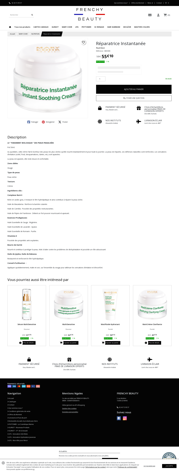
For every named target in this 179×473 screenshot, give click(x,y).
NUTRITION (35, 34)
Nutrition (100, 48)
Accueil (12, 34)
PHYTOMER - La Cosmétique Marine (20, 424)
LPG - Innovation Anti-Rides (17, 434)
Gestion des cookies (69, 408)
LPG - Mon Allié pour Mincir (17, 440)
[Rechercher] (32, 14)
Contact (159, 3)
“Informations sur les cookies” (95, 467)
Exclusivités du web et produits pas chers (22, 421)
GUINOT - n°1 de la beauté (17, 431)
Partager (32, 121)
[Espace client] (158, 15)
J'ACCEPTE (169, 466)
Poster (63, 121)
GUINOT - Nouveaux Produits (18, 427)
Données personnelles (70, 412)
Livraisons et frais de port (17, 418)
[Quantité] (100, 78)
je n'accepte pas (149, 466)
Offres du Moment (14, 415)
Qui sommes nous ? (15, 408)
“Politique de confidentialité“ (127, 467)
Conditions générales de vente (18, 411)
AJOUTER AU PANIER (133, 89)
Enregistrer (48, 121)
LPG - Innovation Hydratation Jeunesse (21, 437)
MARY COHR (23, 34)
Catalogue (11, 402)
